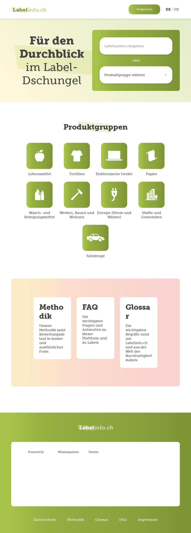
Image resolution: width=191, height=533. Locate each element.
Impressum (148, 520)
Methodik (75, 520)
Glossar (101, 520)
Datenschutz (44, 520)
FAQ (123, 520)
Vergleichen (144, 9)
